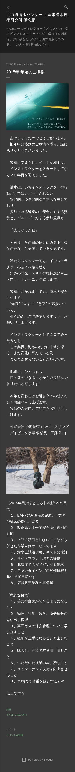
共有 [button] (8, 709)
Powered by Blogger (37, 759)
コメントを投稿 (14, 735)
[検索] (66, 6)
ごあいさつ (21, 714)
